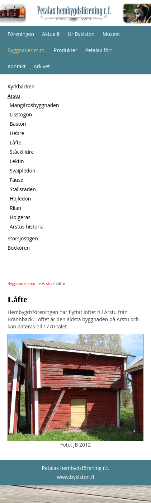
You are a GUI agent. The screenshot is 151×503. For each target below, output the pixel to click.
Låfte (16, 142)
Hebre (17, 133)
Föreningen (21, 34)
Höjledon (20, 198)
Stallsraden (23, 189)
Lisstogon (21, 114)
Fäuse (16, 179)
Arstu (14, 95)
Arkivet (42, 66)
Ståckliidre (22, 151)
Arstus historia (26, 226)
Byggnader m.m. (27, 50)
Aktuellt (51, 34)
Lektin (17, 161)
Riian (15, 207)
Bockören (19, 247)
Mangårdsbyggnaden (34, 105)
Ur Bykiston (81, 34)
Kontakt (17, 66)
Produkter (65, 50)
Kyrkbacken (21, 86)
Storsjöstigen (23, 238)
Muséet (111, 34)
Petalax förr (98, 50)
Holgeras (20, 217)
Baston (18, 123)
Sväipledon (23, 170)
